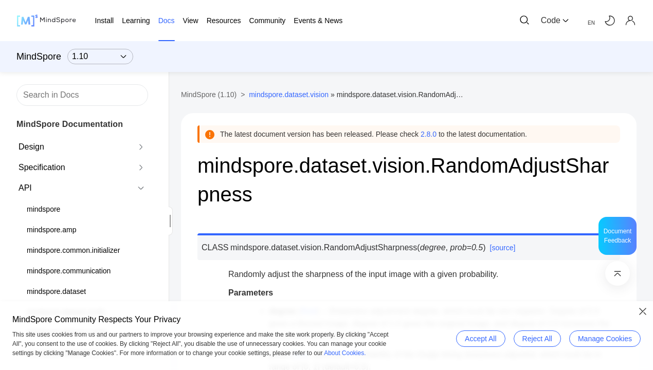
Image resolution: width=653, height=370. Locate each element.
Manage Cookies (605, 339)
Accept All (480, 339)
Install (104, 20)
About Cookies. (345, 353)
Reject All (537, 339)
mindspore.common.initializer (73, 250)
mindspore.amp (52, 230)
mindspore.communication (69, 271)
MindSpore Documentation (69, 124)
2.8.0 (429, 134)
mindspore (43, 209)
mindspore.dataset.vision (289, 94)
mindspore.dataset (56, 291)
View (190, 20)
